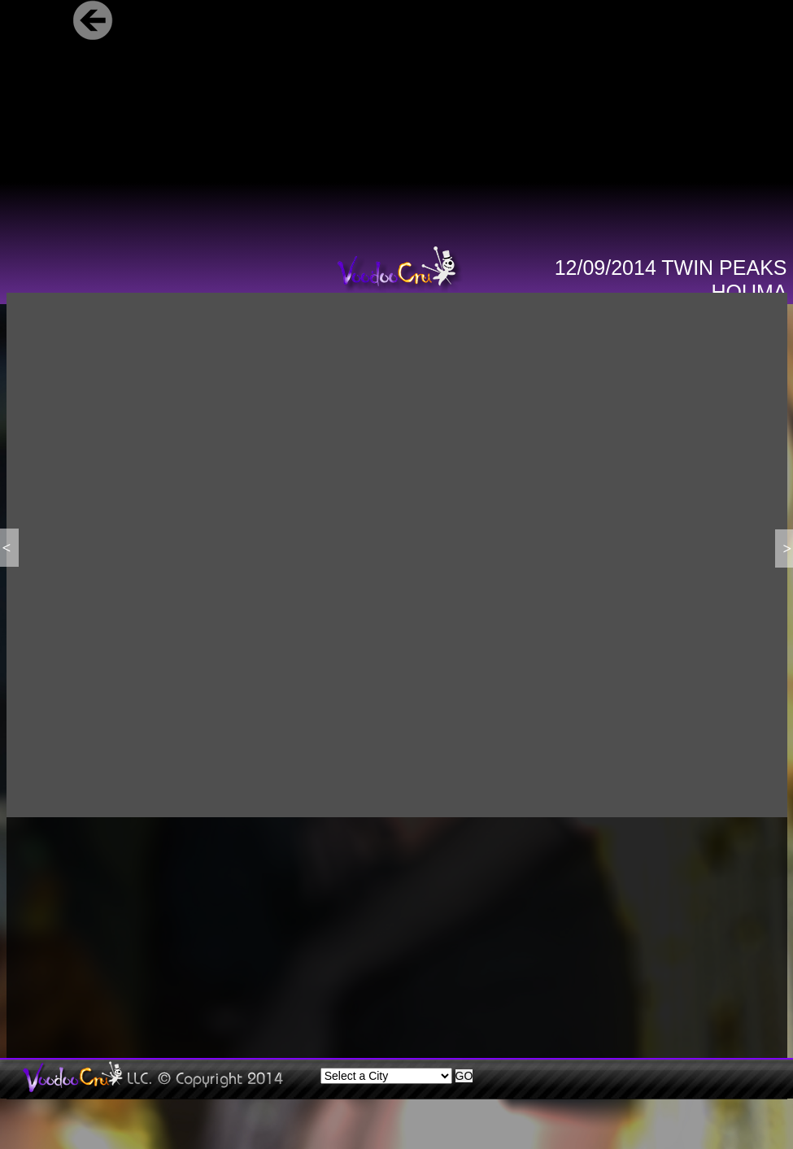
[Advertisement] (256, 939)
